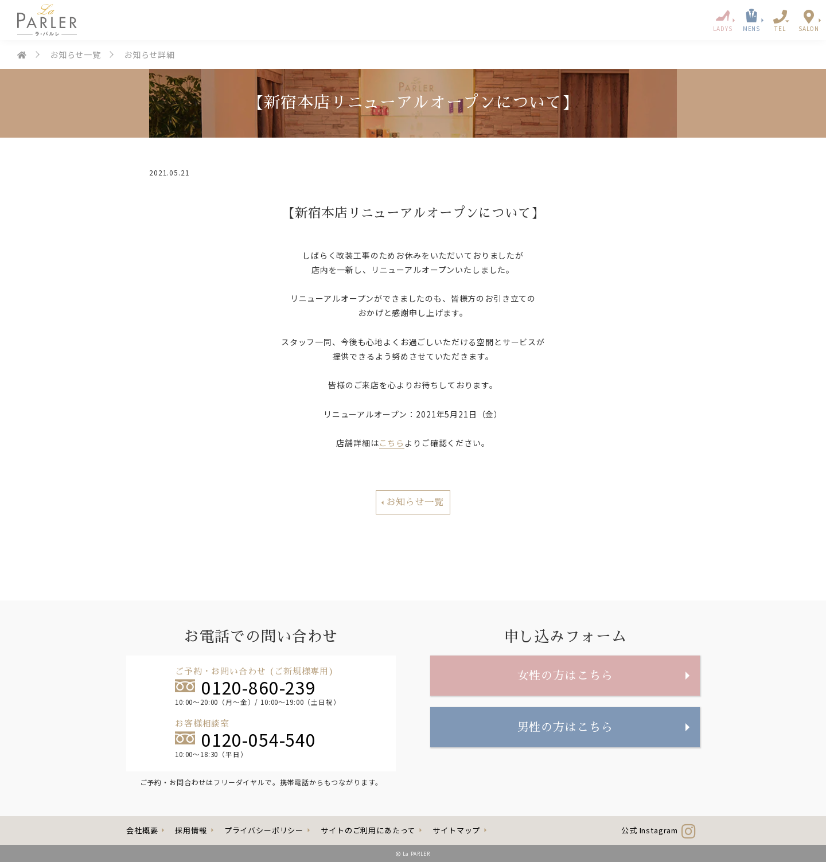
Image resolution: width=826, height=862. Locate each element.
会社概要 (142, 830)
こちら (392, 442)
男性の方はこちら (565, 727)
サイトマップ (456, 830)
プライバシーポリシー (263, 830)
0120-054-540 (245, 738)
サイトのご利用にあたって (368, 830)
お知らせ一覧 (75, 54)
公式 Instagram (658, 830)
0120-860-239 (245, 686)
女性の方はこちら (565, 675)
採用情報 (190, 830)
